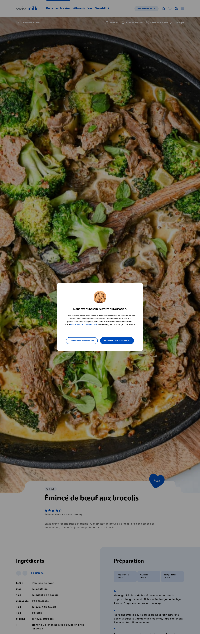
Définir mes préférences (82, 341)
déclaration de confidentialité (83, 324)
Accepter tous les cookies (117, 341)
